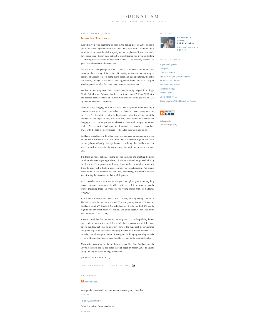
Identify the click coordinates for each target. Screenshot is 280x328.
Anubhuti (88, 281)
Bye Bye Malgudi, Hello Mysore (175, 76)
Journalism (140, 16)
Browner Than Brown (170, 80)
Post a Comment (91, 301)
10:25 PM (124, 266)
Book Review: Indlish (170, 84)
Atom (111, 306)
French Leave (166, 92)
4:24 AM (85, 295)
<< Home (85, 311)
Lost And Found (167, 72)
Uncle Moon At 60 (168, 96)
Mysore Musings (167, 88)
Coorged (164, 68)
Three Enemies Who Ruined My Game (178, 101)
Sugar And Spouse (168, 64)
